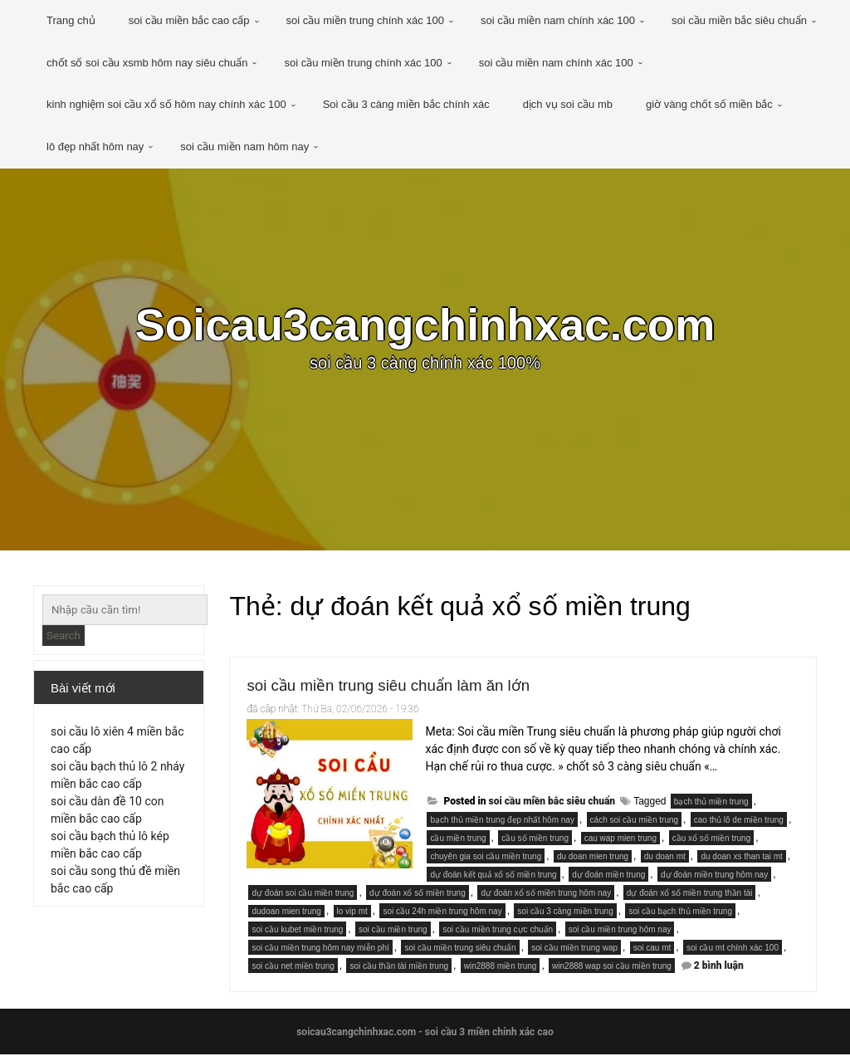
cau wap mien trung (620, 844)
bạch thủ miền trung (711, 808)
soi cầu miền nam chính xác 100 (558, 20)
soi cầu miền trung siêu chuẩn (459, 954)
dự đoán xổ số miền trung (417, 899)
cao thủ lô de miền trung (739, 826)
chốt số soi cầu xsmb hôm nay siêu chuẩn (146, 62)
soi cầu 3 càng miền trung (565, 917)
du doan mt (665, 863)
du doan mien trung (592, 863)
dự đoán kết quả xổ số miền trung (493, 881)
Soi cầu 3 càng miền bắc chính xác (406, 104)
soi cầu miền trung (393, 936)
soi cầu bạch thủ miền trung (680, 917)
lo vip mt (352, 917)
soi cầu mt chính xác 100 (732, 954)
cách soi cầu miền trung (634, 826)
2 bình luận (719, 972)
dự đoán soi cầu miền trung (303, 899)
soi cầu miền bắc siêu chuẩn (739, 20)
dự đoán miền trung (608, 881)
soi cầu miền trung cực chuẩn (497, 936)
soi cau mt (652, 954)
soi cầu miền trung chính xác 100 (365, 20)
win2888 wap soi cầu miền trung (612, 972)
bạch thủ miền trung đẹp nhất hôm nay (502, 826)
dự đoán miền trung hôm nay (714, 881)
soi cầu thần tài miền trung (398, 972)
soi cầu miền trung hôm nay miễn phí (320, 954)
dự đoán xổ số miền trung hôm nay (546, 899)
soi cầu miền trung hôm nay (620, 936)
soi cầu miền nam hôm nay (244, 146)
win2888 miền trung (500, 972)
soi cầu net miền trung (293, 972)
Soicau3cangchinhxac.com (425, 328)
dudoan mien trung (286, 917)
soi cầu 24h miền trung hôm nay (442, 917)
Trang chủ (70, 20)
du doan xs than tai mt (741, 863)
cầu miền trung (458, 844)
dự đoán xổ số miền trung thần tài (690, 899)
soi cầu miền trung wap (574, 954)
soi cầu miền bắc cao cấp (189, 20)
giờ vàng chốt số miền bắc (709, 104)
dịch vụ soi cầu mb (568, 104)
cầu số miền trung (535, 844)
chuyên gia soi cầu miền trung (485, 863)
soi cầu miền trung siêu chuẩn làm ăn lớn (428, 688)
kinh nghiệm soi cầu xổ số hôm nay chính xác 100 (166, 104)
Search (63, 635)
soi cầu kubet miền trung (297, 936)
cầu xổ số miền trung (711, 844)
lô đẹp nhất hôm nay (95, 146)
